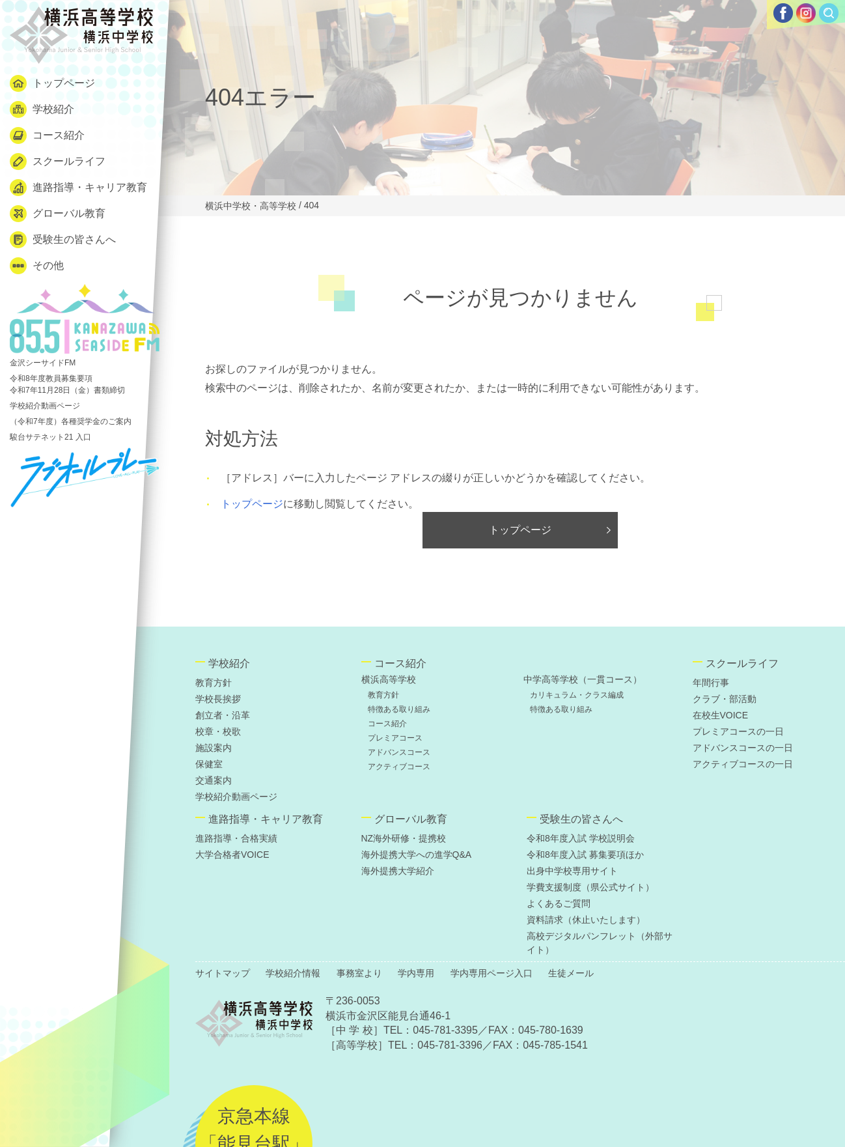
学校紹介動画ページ (45, 405)
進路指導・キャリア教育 (78, 187)
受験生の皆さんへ (63, 239)
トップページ (52, 83)
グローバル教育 (57, 213)
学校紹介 (42, 109)
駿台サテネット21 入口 (50, 437)
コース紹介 (47, 135)
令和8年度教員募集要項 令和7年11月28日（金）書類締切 (67, 384)
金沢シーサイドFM (84, 325)
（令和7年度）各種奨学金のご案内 (71, 421)
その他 (37, 265)
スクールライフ (57, 161)
